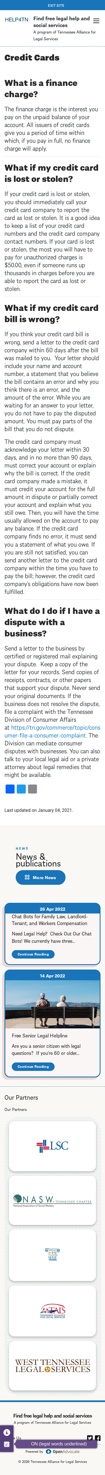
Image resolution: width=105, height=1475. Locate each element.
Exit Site (56, 5)
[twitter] (90, 1437)
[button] (96, 21)
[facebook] (98, 1437)
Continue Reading (36, 955)
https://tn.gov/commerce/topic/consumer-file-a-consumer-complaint (52, 730)
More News (44, 877)
